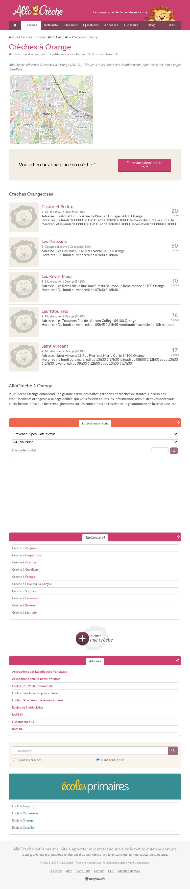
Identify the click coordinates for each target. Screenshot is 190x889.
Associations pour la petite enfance (36, 679)
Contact (99, 870)
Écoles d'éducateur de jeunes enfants (37, 700)
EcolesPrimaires (95, 787)
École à (23, 806)
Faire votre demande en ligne (145, 164)
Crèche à (24, 548)
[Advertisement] (138, 109)
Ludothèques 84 (23, 722)
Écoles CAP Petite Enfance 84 (32, 686)
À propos (56, 870)
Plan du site (83, 870)
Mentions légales (129, 870)
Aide (69, 870)
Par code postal (24, 450)
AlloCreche (41, 10)
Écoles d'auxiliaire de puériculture (35, 693)
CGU (111, 870)
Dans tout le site (110, 760)
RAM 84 (17, 729)
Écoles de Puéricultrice (27, 707)
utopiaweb (95, 879)
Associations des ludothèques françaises (39, 671)
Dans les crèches (27, 760)
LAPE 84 (18, 714)
